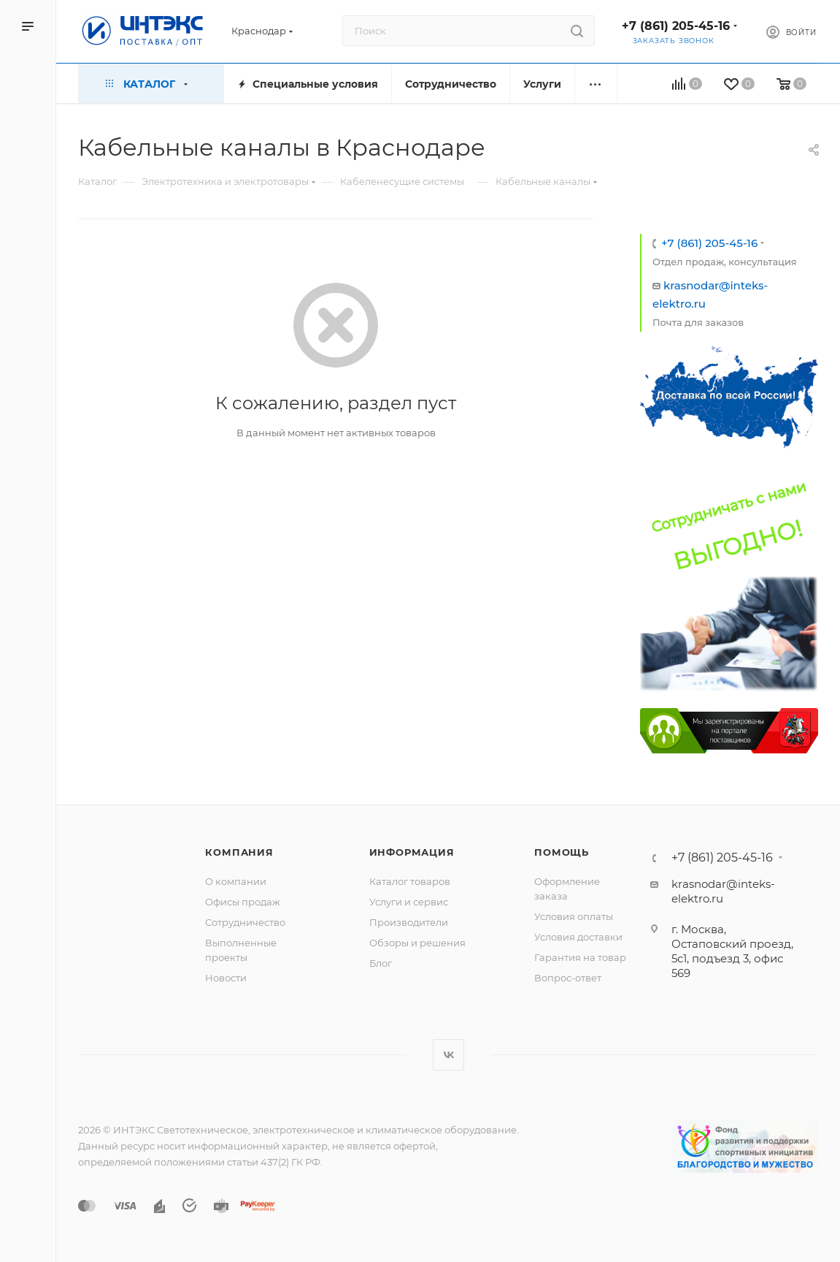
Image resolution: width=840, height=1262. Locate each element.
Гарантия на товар (580, 957)
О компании (235, 881)
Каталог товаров (409, 881)
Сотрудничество (245, 922)
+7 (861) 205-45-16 (676, 26)
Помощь (561, 852)
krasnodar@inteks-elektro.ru (723, 891)
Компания (239, 852)
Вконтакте (448, 1055)
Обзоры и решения (417, 943)
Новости (226, 978)
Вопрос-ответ (567, 978)
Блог (380, 963)
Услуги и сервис (408, 902)
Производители (408, 922)
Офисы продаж (242, 902)
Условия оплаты (573, 916)
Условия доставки (578, 937)
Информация (412, 852)
